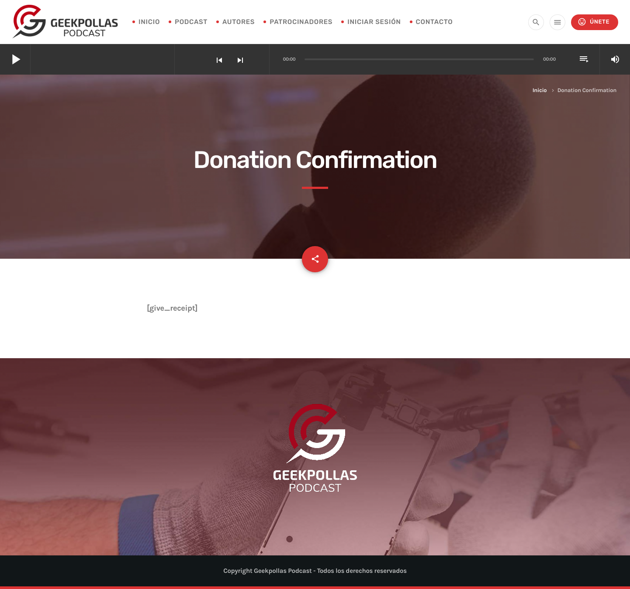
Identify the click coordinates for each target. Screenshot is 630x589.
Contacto (434, 22)
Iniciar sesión (374, 22)
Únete (593, 22)
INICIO (149, 22)
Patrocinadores (301, 22)
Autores (238, 22)
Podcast (191, 22)
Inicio (540, 90)
